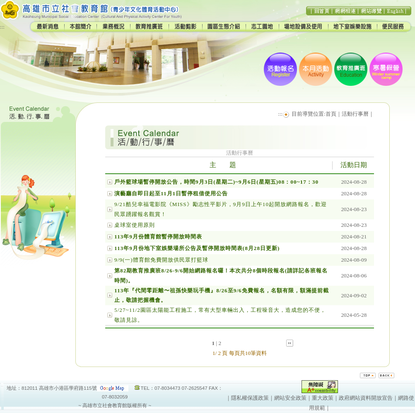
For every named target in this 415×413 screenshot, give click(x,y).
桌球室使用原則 (134, 225)
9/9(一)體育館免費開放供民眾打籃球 (161, 260)
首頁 (331, 114)
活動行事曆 (355, 114)
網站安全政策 (290, 398)
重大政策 (322, 398)
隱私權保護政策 (250, 398)
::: (2, 27)
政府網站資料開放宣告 (366, 398)
